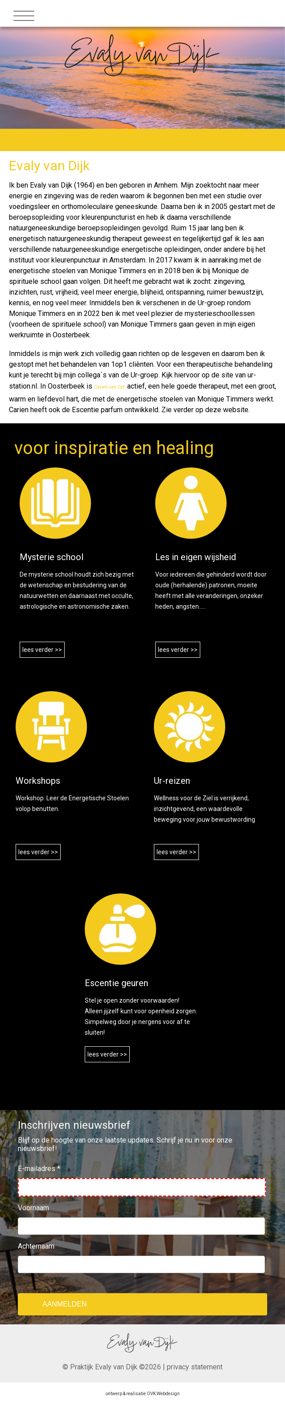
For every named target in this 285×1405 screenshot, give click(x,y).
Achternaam (36, 1246)
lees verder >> (42, 649)
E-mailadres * (39, 1168)
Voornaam (33, 1208)
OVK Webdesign (163, 1393)
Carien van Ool (109, 387)
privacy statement (195, 1367)
